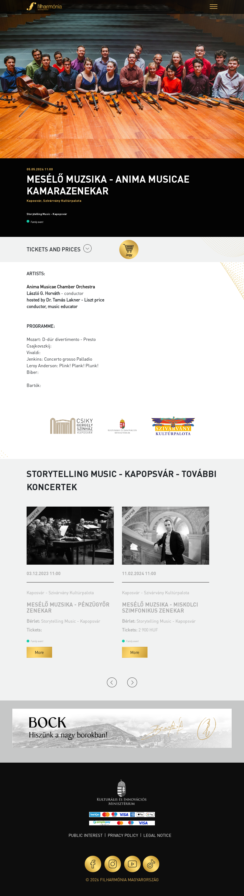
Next (132, 682)
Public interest (86, 835)
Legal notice (157, 835)
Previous (112, 682)
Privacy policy (123, 835)
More (39, 652)
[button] (213, 7)
